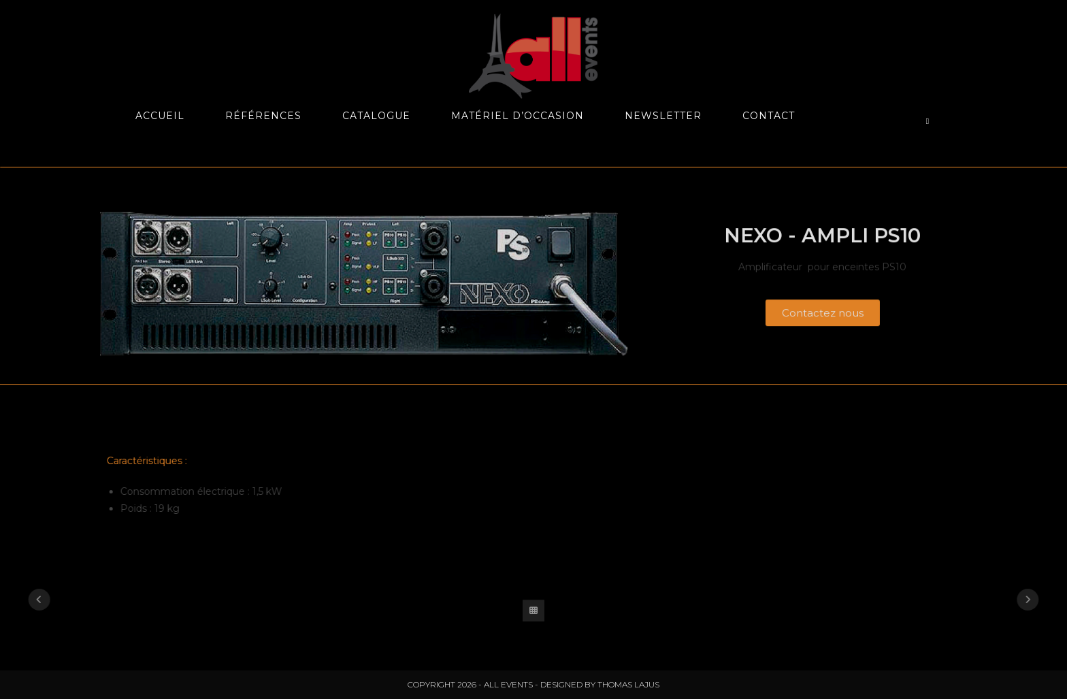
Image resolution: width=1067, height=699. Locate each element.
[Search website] (927, 121)
